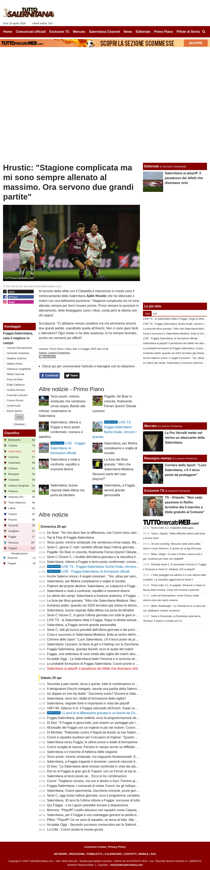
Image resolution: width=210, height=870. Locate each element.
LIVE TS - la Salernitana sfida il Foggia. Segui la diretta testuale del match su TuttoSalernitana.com (118, 620)
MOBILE (144, 853)
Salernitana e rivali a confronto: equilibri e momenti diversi (65, 464)
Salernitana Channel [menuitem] (104, 31)
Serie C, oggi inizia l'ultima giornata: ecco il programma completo (93, 795)
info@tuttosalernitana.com (126, 864)
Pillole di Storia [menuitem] (188, 31)
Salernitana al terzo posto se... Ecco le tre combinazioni (87, 776)
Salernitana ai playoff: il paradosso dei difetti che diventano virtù (92, 668)
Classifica (11, 433)
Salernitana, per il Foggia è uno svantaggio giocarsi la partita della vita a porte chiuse (108, 815)
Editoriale (151, 166)
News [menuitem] (128, 31)
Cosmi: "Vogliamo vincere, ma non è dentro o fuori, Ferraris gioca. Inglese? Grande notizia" (112, 781)
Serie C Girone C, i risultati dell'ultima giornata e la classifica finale (94, 557)
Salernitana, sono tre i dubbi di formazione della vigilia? (86, 698)
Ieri (155, 313)
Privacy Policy (117, 846)
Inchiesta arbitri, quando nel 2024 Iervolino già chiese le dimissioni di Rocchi (101, 605)
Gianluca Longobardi (19, 368)
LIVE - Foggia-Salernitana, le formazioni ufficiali (68, 448)
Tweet (72, 375)
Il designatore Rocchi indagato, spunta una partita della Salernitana (95, 688)
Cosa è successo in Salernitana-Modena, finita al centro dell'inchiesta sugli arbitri (105, 634)
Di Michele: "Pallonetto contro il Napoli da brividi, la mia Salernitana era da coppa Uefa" (109, 732)
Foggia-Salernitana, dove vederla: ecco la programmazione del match (97, 718)
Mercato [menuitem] (79, 31)
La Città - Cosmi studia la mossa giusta (75, 829)
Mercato (150, 426)
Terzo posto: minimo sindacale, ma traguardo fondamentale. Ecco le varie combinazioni (109, 756)
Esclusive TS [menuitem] (59, 31)
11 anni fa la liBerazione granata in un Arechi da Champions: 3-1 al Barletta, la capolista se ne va (123, 713)
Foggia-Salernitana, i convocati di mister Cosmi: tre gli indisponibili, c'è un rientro (104, 786)
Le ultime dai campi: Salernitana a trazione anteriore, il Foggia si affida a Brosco (104, 595)
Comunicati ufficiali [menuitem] (31, 31)
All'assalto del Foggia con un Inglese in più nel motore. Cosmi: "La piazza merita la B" (108, 727)
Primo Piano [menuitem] (163, 31)
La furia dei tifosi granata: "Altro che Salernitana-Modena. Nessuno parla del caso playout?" (113, 469)
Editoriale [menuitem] (143, 31)
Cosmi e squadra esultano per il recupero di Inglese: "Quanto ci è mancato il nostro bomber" (113, 737)
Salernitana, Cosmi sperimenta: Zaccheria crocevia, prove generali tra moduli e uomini (109, 790)
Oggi (147, 313)
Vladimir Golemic (17, 358)
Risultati (19, 424)
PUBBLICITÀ (94, 853)
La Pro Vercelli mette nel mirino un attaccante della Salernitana (185, 437)
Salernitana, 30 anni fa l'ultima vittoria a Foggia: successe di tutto (93, 800)
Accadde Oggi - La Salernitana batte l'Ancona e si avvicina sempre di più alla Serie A (107, 659)
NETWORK (60, 853)
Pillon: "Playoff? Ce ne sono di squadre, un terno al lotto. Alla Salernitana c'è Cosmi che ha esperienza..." (122, 819)
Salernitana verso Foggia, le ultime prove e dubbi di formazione (92, 742)
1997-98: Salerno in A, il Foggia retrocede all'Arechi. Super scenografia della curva (106, 708)
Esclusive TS (154, 490)
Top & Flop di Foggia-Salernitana (70, 537)
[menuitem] (203, 31)
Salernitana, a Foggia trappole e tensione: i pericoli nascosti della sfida (97, 761)
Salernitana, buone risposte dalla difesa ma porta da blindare (67, 490)
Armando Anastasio (18, 353)
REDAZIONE (77, 853)
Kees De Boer (15, 379)
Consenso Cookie (95, 846)
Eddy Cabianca (16, 384)
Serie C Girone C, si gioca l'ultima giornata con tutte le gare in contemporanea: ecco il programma (117, 615)
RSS (153, 853)
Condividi (49, 375)
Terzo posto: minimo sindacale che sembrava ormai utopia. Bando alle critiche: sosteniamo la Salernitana (62, 406)
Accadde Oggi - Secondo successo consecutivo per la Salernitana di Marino (101, 824)
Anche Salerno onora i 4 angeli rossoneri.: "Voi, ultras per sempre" (94, 576)
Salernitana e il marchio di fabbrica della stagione (82, 752)
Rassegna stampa (158, 458)
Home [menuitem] (7, 31)
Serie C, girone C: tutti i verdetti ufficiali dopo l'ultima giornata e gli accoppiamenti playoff (110, 547)
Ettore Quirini (14, 410)
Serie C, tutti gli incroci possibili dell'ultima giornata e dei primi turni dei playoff (102, 629)
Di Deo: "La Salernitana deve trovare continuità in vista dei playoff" (94, 766)
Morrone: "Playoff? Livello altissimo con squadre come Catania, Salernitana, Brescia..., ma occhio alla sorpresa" (127, 810)
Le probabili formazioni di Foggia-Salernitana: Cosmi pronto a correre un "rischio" (105, 663)
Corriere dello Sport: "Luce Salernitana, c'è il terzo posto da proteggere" (98, 639)
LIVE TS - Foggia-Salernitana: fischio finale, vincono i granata (98, 566)
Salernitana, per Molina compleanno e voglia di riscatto (121, 448)
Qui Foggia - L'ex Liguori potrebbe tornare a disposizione (87, 805)
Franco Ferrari (15, 400)
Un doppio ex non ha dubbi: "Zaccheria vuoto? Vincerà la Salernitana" (97, 693)
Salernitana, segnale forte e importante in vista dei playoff (88, 703)
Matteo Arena (14, 363)
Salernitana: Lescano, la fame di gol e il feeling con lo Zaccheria (93, 644)
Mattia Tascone (15, 374)
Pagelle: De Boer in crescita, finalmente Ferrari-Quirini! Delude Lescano (98, 552)
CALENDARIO (113, 853)
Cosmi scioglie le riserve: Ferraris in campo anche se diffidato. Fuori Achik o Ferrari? (107, 747)
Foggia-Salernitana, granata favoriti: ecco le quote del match (90, 649)
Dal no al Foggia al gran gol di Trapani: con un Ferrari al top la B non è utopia (102, 771)
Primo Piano (56, 348)
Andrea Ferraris (16, 389)
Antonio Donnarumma (19, 347)
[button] (19, 417)
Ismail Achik (14, 405)
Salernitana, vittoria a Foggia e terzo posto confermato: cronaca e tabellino (100, 561)
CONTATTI (130, 853)
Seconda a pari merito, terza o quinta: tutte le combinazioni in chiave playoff (101, 684)
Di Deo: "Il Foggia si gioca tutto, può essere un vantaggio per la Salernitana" (101, 722)
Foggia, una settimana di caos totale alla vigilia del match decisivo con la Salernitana (107, 654)
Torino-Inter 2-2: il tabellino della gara (172, 527)
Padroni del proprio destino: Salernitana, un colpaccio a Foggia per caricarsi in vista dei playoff (114, 586)
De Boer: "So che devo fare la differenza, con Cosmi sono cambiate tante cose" (104, 532)
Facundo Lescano (17, 395)
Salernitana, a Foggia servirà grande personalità (119, 490)
